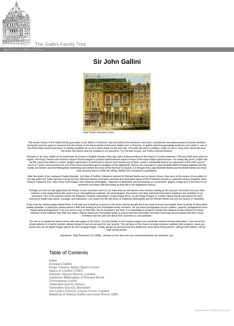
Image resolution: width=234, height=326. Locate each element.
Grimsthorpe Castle (63, 280)
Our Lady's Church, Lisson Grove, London (79, 291)
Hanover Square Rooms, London (72, 274)
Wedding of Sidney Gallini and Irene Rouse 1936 (83, 294)
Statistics (29, 49)
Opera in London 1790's (66, 270)
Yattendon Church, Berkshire (69, 287)
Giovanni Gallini (60, 264)
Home (7, 49)
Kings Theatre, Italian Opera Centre (74, 267)
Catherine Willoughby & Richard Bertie (76, 277)
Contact (17, 49)
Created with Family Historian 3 (212, 310)
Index (41, 49)
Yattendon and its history (67, 284)
